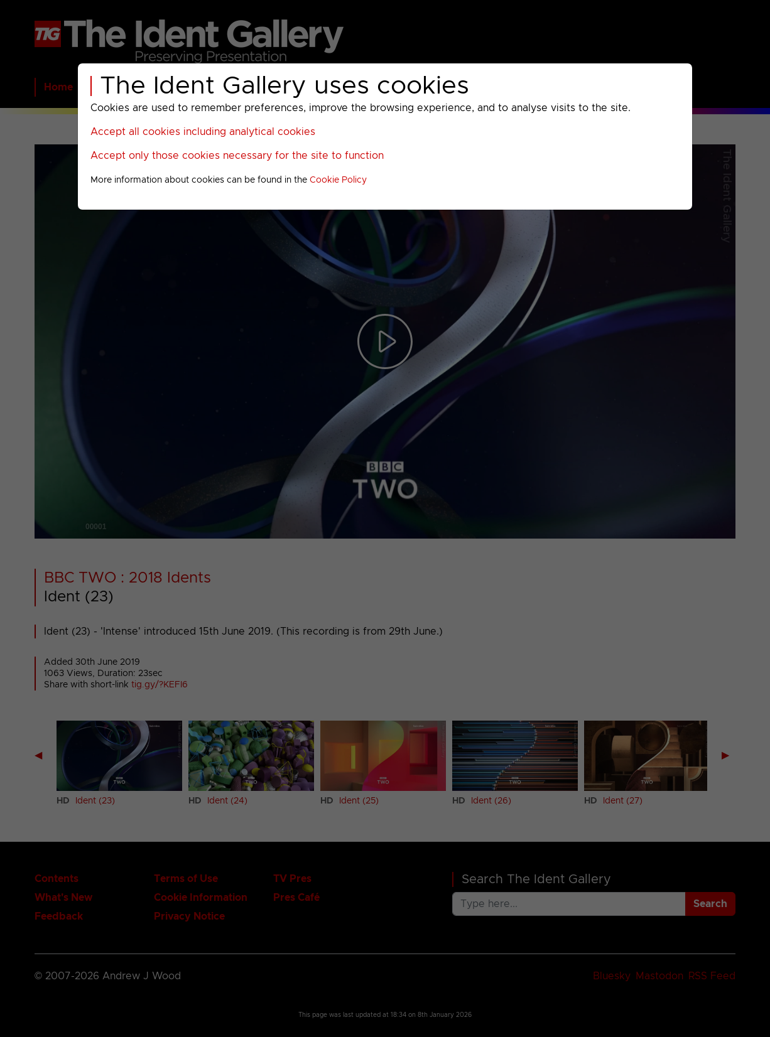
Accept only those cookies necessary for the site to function (237, 156)
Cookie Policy (338, 180)
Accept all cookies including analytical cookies (202, 132)
